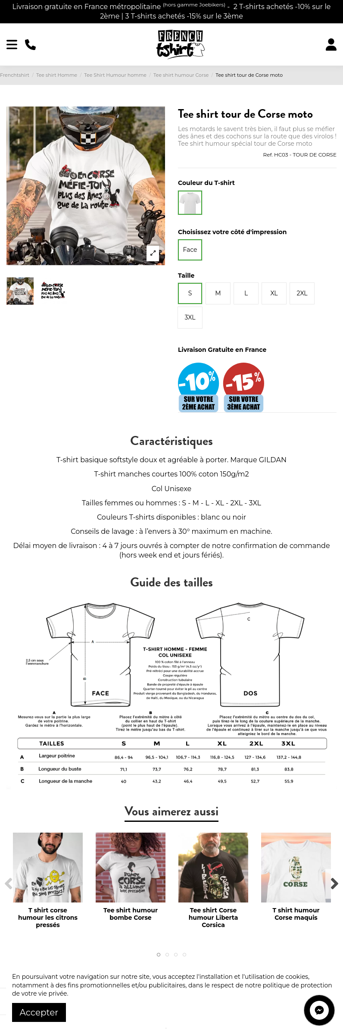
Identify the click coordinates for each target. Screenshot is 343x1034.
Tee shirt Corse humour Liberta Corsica (213, 917)
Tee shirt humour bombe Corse (130, 913)
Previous (9, 884)
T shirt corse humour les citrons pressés (48, 917)
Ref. (267, 154)
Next (334, 884)
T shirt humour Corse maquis (295, 913)
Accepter (39, 1012)
